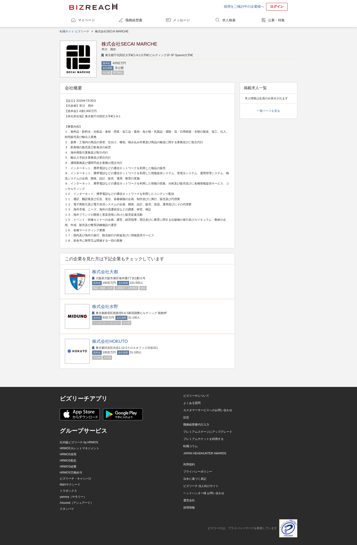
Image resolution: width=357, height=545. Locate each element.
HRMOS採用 (68, 454)
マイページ (86, 20)
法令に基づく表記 (194, 478)
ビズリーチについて (196, 395)
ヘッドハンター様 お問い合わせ (203, 493)
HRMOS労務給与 (71, 472)
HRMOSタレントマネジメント (79, 448)
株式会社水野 (105, 306)
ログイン (277, 6)
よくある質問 (192, 403)
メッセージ (181, 20)
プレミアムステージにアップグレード (207, 431)
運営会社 (189, 500)
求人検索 (229, 20)
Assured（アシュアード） (76, 502)
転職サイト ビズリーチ (74, 31)
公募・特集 (276, 20)
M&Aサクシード (70, 484)
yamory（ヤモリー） (73, 496)
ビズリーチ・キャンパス (75, 478)
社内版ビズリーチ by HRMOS (79, 442)
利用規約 (189, 464)
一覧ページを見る (268, 111)
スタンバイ (67, 508)
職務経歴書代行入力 (196, 424)
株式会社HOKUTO (110, 341)
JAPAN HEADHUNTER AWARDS (204, 453)
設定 (186, 417)
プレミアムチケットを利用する (203, 439)
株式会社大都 (105, 271)
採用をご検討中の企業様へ (244, 6)
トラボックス (68, 490)
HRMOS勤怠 (68, 460)
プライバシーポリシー (197, 471)
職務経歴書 (133, 20)
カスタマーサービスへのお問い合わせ (207, 410)
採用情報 (189, 507)
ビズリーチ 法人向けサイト (201, 486)
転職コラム (190, 446)
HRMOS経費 (68, 466)
